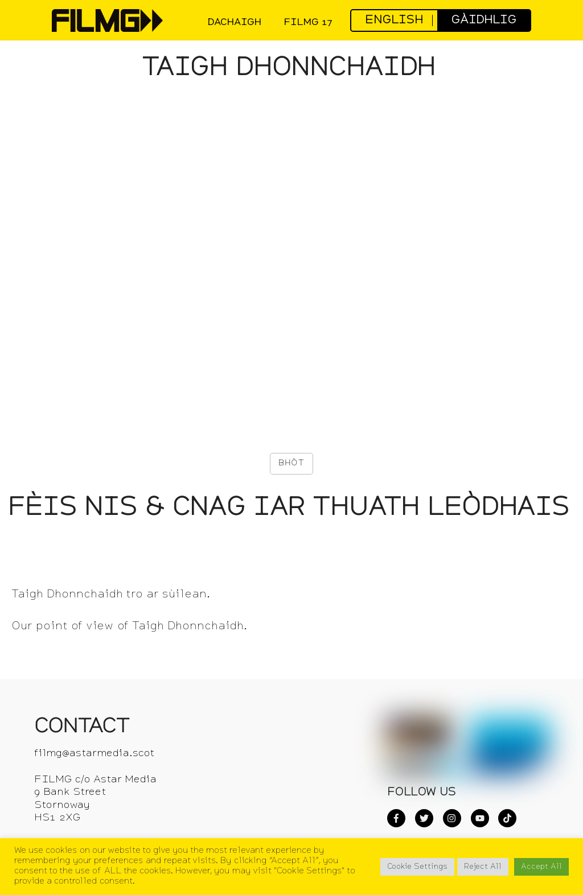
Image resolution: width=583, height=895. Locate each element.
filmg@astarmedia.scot (94, 753)
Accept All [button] (541, 867)
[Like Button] (291, 464)
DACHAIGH (234, 22)
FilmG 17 (308, 22)
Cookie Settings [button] (417, 867)
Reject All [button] (483, 867)
